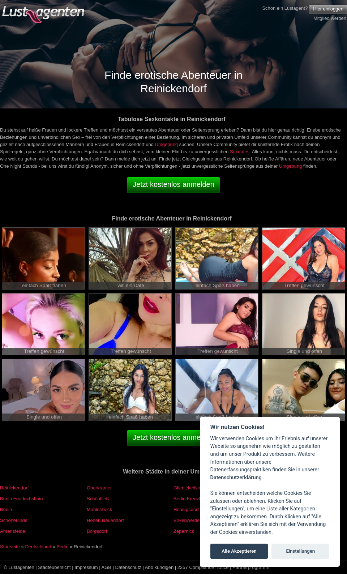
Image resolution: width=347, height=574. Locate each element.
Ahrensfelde (12, 531)
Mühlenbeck (99, 509)
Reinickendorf (14, 488)
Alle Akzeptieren (239, 551)
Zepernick (184, 531)
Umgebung (166, 144)
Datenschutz (128, 567)
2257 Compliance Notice (203, 567)
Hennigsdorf (186, 509)
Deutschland (38, 546)
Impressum (86, 567)
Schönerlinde (13, 520)
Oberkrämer (99, 488)
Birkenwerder (187, 520)
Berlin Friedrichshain (21, 498)
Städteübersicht (54, 567)
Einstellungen (300, 551)
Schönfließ (98, 498)
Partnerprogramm (250, 567)
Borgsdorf (97, 531)
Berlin (6, 509)
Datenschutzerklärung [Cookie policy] (236, 478)
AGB (106, 567)
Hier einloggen (328, 9)
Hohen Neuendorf (105, 520)
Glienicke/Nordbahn (194, 488)
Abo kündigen (159, 567)
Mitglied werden (329, 18)
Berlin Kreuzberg (191, 498)
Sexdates (239, 151)
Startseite (10, 546)
